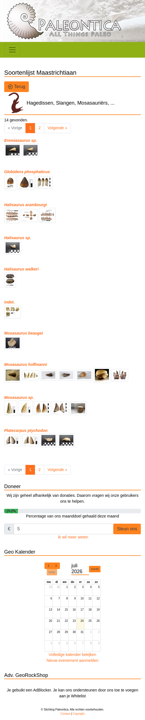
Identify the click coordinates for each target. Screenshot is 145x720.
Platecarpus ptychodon (26, 430)
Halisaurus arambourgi (25, 205)
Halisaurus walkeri (21, 269)
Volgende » (57, 128)
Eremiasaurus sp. (20, 140)
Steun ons (127, 528)
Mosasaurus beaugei (23, 333)
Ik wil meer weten (73, 537)
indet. (9, 302)
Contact (65, 713)
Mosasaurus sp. (19, 397)
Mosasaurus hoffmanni (25, 364)
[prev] (48, 566)
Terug (16, 86)
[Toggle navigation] (12, 49)
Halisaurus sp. (17, 238)
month (95, 569)
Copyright (78, 713)
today (51, 572)
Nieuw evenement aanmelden (72, 660)
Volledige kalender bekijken (72, 654)
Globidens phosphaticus (27, 172)
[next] (56, 566)
